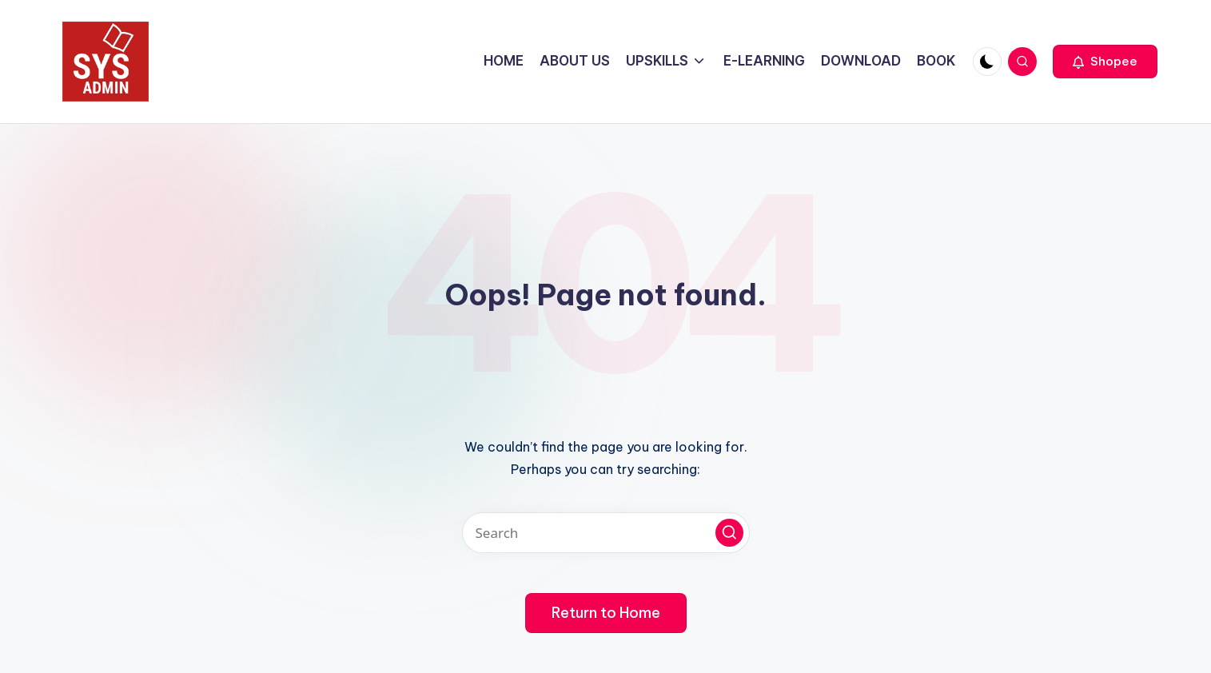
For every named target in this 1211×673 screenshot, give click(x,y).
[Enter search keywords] (606, 532)
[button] (1105, 61)
